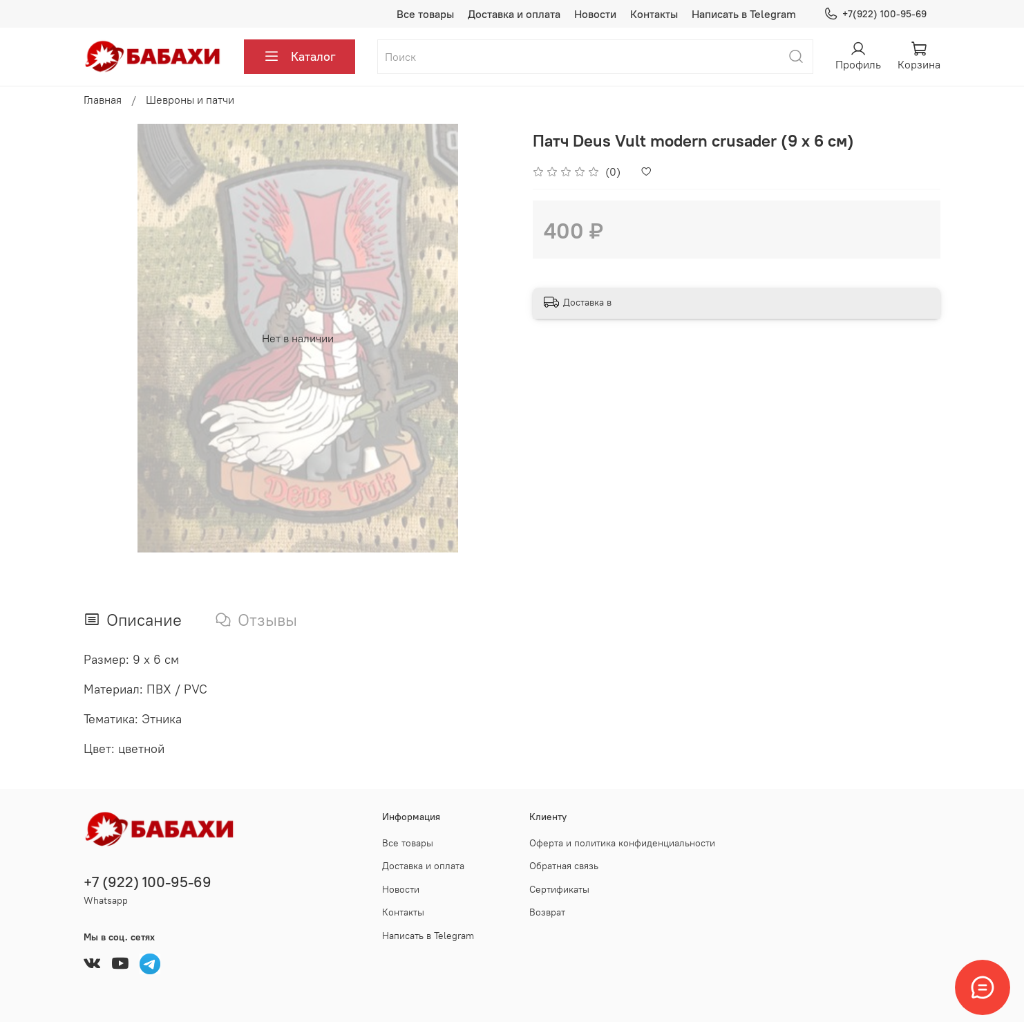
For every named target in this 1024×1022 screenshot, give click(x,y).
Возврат (547, 912)
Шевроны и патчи (190, 99)
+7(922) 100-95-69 (875, 14)
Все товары (425, 14)
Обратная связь (563, 866)
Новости (595, 14)
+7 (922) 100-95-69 (147, 882)
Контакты (654, 14)
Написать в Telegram (744, 14)
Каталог (299, 56)
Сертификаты (559, 889)
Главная (103, 99)
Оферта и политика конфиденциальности (622, 843)
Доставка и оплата (514, 14)
